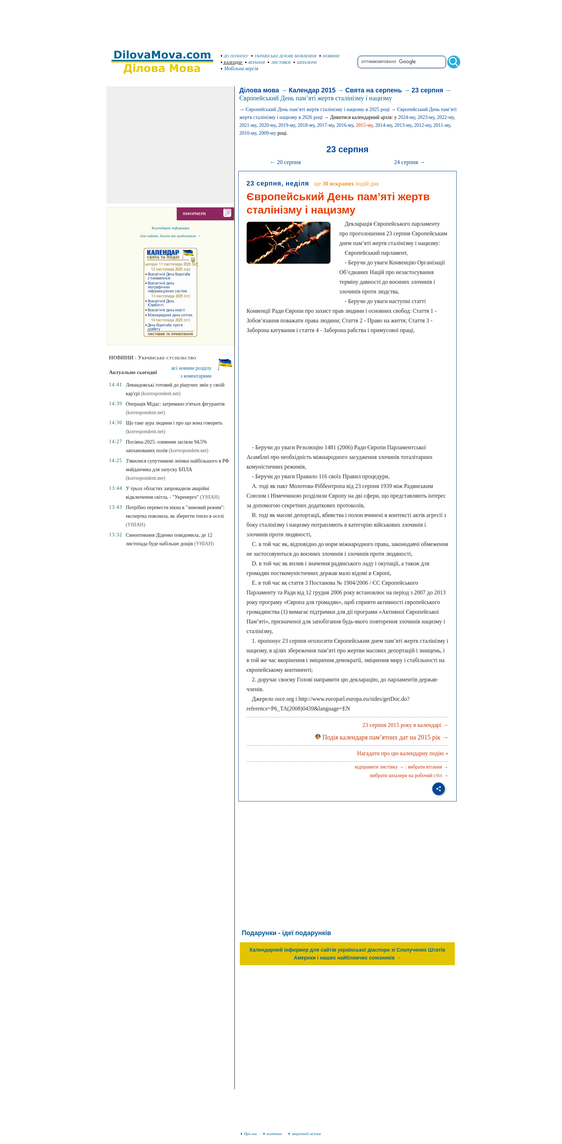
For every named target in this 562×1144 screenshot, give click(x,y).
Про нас (249, 1133)
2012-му (422, 125)
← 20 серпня (285, 162)
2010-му (247, 133)
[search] (402, 62)
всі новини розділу (192, 368)
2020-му (267, 125)
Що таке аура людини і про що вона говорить (174, 423)
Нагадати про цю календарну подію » (402, 753)
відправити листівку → (379, 767)
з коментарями (195, 376)
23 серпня (427, 90)
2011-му (441, 125)
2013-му (403, 125)
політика (273, 1133)
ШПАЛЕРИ (305, 62)
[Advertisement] (281, 21)
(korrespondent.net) (161, 393)
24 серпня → (409, 162)
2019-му (286, 125)
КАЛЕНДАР (231, 62)
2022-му (445, 117)
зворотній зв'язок (305, 1133)
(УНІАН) (209, 497)
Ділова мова (259, 90)
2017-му (325, 125)
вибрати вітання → (428, 767)
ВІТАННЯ (255, 62)
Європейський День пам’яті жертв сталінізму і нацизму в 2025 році (318, 109)
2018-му (305, 125)
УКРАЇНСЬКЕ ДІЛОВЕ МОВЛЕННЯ (284, 56)
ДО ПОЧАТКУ (234, 56)
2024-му (406, 117)
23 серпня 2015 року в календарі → (405, 725)
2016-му (344, 125)
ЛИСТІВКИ (279, 62)
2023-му (426, 117)
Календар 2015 (312, 90)
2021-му (247, 125)
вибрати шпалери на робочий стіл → (409, 775)
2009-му (267, 133)
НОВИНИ (329, 56)
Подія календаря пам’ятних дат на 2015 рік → (381, 737)
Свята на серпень (373, 90)
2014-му (383, 125)
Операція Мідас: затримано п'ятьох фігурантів (175, 404)
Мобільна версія (239, 68)
